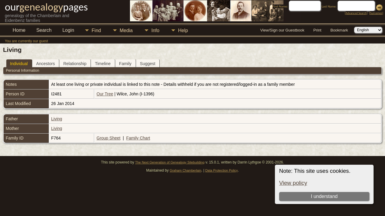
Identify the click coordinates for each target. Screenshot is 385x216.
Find (96, 30)
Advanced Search (356, 13)
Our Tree (105, 94)
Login (68, 30)
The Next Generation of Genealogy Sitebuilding (170, 162)
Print (317, 30)
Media (126, 30)
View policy (293, 183)
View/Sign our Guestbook (282, 30)
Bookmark (339, 30)
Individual (19, 63)
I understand (324, 196)
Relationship (74, 63)
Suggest (147, 63)
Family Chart (138, 138)
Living (56, 118)
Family (125, 63)
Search (44, 30)
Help (183, 30)
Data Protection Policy (221, 170)
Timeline (102, 63)
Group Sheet (108, 138)
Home (19, 30)
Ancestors (45, 63)
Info (155, 30)
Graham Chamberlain (185, 170)
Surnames (376, 13)
